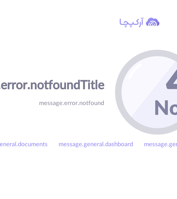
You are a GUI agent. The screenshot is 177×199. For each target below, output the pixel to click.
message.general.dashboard (96, 145)
